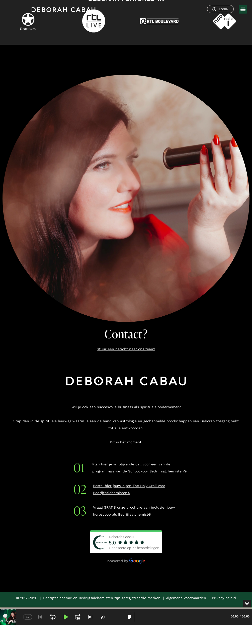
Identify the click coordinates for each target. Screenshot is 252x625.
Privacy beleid (224, 598)
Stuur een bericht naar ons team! (126, 349)
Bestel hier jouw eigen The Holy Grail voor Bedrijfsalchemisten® (129, 489)
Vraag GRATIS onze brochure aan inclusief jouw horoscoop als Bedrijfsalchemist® (134, 510)
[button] (243, 9)
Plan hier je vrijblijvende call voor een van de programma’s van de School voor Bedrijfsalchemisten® (139, 467)
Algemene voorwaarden (186, 598)
